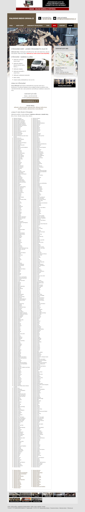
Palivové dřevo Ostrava (44, 508)
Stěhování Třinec (17, 485)
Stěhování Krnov (36, 478)
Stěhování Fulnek (36, 473)
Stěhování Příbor (36, 483)
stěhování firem (31, 108)
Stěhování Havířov (17, 474)
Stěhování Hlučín (36, 474)
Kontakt (62, 25)
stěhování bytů (31, 107)
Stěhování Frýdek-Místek (37, 472)
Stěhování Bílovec (17, 470)
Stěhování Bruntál (17, 471)
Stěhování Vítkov (36, 485)
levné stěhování (39, 108)
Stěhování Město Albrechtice (19, 479)
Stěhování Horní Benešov (19, 476)
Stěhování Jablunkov (37, 476)
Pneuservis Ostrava (54, 508)
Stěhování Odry (17, 480)
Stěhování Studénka (37, 484)
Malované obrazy (63, 508)
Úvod (11, 25)
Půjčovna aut (70, 508)
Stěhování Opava (36, 480)
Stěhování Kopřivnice (37, 477)
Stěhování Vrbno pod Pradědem (39, 486)
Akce (54, 25)
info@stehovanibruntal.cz (32, 97)
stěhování (16, 107)
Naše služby (20, 25)
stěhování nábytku (22, 108)
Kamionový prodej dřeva (34, 25)
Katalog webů (29, 508)
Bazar (70, 25)
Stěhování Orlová (17, 481)
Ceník (47, 25)
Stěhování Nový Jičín (37, 479)
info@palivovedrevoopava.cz (66, 19)
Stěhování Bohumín (36, 470)
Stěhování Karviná (17, 477)
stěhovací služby (23, 107)
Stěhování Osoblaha (37, 481)
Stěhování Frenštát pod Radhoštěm (20, 472)
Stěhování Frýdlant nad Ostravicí (20, 473)
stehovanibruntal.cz (29, 101)
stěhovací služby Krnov (41, 107)
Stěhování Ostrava (17, 483)
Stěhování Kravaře (17, 478)
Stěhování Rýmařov (17, 484)
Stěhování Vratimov (17, 486)
